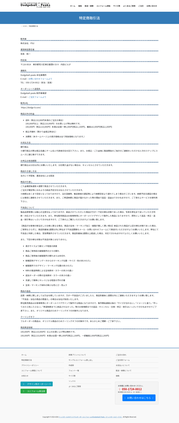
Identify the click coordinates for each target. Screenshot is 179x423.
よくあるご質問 (75, 386)
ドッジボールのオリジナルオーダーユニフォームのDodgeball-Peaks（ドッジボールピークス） (91, 417)
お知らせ (24, 375)
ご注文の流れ (121, 355)
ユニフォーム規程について (31, 370)
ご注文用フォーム (123, 360)
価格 (117, 375)
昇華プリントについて (77, 355)
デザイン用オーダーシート (36, 383)
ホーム (24, 355)
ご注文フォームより (37, 96)
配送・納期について (124, 370)
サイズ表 (72, 375)
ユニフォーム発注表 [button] (33, 391)
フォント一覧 (74, 370)
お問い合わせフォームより (40, 78)
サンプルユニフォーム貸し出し (81, 360)
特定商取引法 (26, 360)
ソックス (72, 381)
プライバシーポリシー (30, 365)
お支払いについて (123, 365)
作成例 (71, 365)
